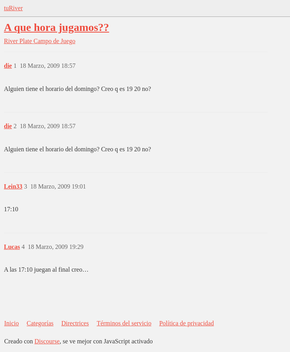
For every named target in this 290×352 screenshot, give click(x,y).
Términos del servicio (124, 323)
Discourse (47, 341)
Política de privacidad (186, 323)
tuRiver (13, 8)
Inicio (11, 323)
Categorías (40, 323)
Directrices (75, 323)
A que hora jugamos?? (56, 27)
